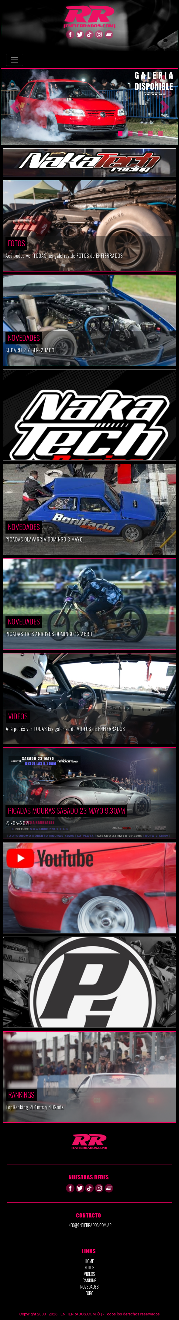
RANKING (89, 1280)
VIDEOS (18, 715)
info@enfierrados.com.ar (89, 1225)
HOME (89, 1261)
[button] (14, 107)
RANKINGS (21, 1094)
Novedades (24, 337)
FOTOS (89, 1267)
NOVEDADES (89, 1286)
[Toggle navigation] (14, 60)
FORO (89, 1293)
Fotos (16, 242)
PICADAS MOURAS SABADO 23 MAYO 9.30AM (66, 810)
